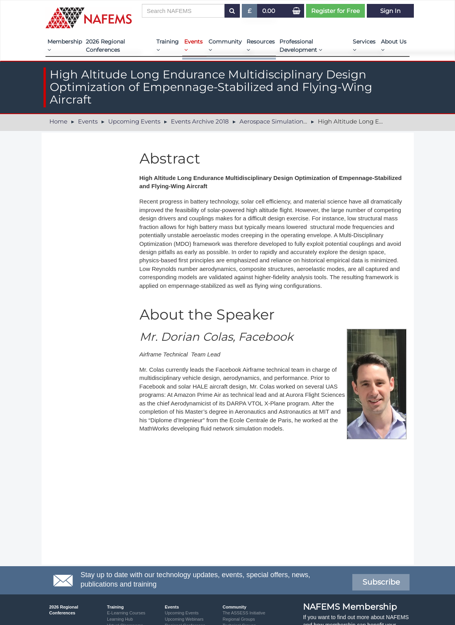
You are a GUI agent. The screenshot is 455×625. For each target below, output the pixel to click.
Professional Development (300, 45)
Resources (261, 45)
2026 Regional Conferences (105, 45)
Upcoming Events (134, 121)
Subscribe (381, 582)
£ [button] (249, 12)
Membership (64, 45)
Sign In (390, 11)
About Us (393, 45)
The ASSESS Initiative (244, 612)
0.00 (268, 11)
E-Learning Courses (126, 612)
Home (58, 121)
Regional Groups (239, 619)
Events (193, 45)
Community (225, 45)
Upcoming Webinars (184, 619)
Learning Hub (120, 619)
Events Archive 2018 (200, 121)
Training (167, 45)
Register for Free (335, 11)
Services (364, 45)
